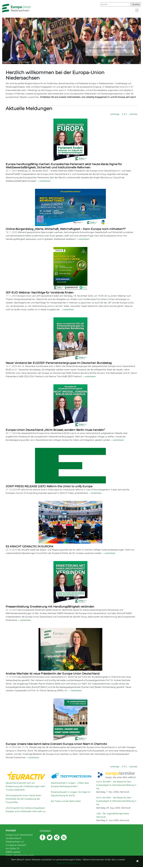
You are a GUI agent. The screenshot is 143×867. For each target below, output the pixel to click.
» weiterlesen (44, 181)
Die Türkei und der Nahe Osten (66, 801)
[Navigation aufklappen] (137, 10)
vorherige (114, 114)
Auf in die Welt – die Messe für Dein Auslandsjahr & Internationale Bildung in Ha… (116, 785)
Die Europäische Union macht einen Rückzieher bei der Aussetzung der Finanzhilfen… (23, 799)
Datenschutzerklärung (68, 863)
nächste (133, 114)
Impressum (45, 830)
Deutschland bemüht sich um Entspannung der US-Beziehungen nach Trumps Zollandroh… (25, 786)
